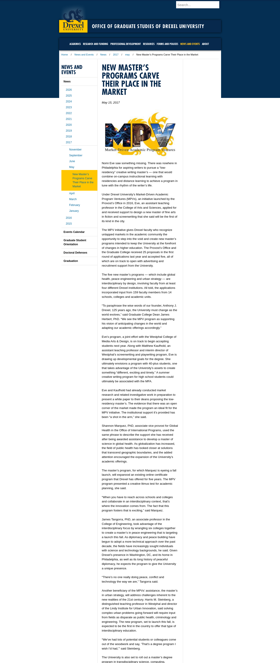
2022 (69, 113)
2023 (69, 107)
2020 (69, 124)
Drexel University (73, 18)
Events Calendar (74, 232)
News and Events (84, 54)
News (103, 54)
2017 (115, 54)
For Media (109, 639)
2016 (69, 217)
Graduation (71, 261)
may (127, 54)
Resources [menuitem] (149, 44)
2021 (69, 119)
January (74, 210)
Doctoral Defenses (75, 252)
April (72, 193)
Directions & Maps (172, 639)
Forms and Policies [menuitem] (167, 44)
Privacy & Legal (138, 639)
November (75, 149)
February (74, 205)
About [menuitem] (205, 44)
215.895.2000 (179, 659)
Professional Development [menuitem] (125, 44)
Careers (122, 639)
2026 (69, 89)
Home (64, 54)
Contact (154, 639)
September (76, 155)
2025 (69, 95)
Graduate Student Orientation (75, 242)
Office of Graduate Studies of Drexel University (148, 26)
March (73, 199)
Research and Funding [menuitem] (95, 44)
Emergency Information (136, 643)
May (71, 167)
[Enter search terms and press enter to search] (200, 4)
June (72, 161)
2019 (69, 130)
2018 (69, 136)
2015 (69, 223)
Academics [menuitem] (75, 44)
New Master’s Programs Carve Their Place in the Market (83, 180)
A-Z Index (95, 639)
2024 (69, 101)
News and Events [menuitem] (190, 44)
